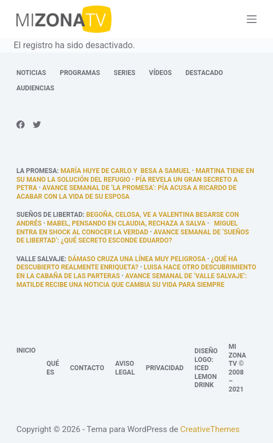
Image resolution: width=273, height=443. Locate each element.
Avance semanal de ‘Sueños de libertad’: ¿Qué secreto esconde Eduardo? (132, 236)
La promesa (36, 171)
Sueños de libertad (49, 214)
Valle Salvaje (40, 259)
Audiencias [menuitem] (35, 88)
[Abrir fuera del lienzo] (252, 19)
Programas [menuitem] (80, 73)
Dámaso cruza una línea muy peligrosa (137, 259)
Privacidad (164, 368)
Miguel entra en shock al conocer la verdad (127, 228)
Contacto (87, 368)
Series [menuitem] (124, 73)
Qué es (53, 368)
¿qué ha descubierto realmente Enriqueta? (126, 263)
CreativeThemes (210, 429)
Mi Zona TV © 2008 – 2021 (237, 368)
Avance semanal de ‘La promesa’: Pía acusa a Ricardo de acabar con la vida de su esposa (126, 192)
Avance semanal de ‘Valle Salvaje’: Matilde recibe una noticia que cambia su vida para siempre (131, 280)
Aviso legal (125, 368)
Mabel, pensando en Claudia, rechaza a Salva (126, 223)
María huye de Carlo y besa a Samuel (125, 171)
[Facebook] (20, 124)
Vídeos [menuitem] (160, 73)
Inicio (26, 350)
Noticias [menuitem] (31, 73)
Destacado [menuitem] (204, 73)
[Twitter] (37, 124)
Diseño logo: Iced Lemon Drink (206, 368)
